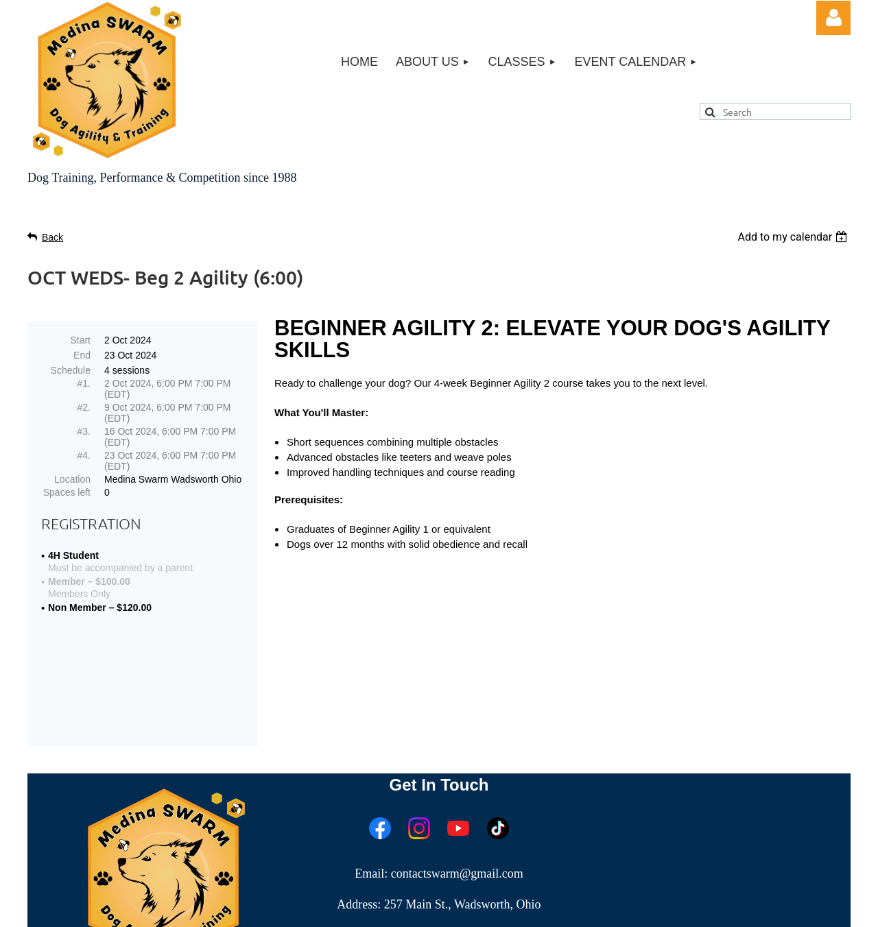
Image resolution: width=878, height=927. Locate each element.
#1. (84, 383)
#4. (84, 455)
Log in (833, 18)
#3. (84, 431)
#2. (84, 407)
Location (72, 479)
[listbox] (794, 236)
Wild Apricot (694, 909)
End (82, 355)
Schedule (71, 370)
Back (52, 237)
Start (80, 340)
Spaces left (67, 492)
